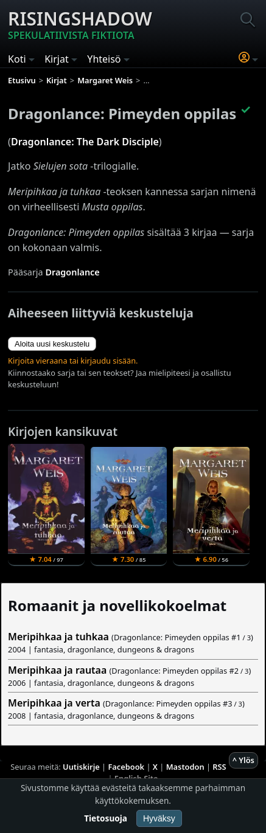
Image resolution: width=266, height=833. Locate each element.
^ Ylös (243, 760)
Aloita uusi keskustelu (52, 343)
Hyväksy (159, 818)
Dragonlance (72, 272)
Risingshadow (80, 24)
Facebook (126, 766)
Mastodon (185, 766)
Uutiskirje (81, 766)
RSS (219, 766)
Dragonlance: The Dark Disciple (85, 141)
